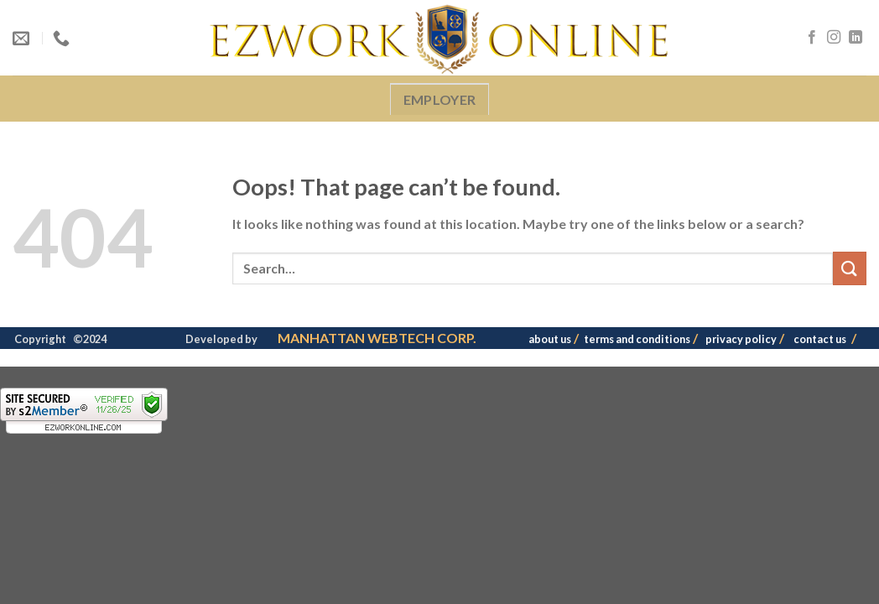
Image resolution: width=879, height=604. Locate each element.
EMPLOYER (439, 99)
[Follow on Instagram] (833, 37)
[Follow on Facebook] (812, 37)
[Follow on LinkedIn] (855, 37)
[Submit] (849, 268)
